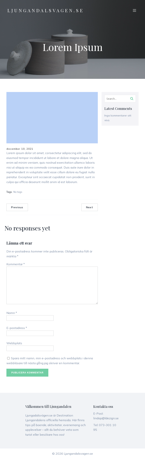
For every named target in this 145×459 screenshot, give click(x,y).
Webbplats (14, 343)
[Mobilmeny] (134, 10)
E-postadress (16, 328)
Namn (11, 313)
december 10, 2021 (19, 148)
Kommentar (15, 264)
